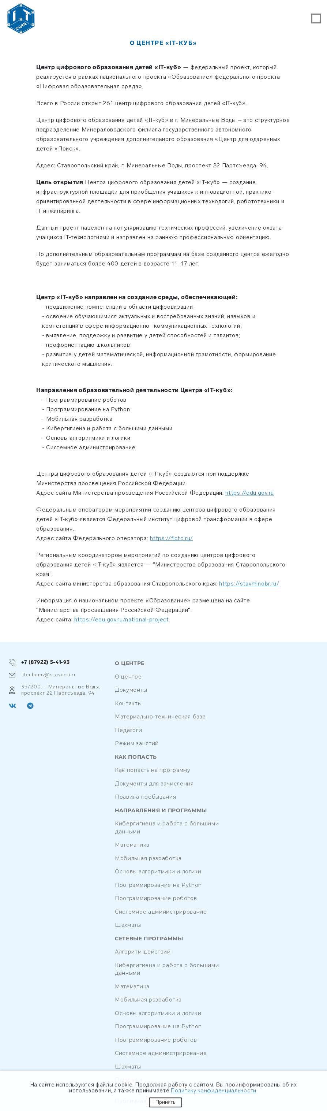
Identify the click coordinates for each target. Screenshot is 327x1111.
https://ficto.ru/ (171, 538)
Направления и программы (161, 810)
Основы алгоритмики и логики (158, 871)
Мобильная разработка (148, 858)
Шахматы (128, 925)
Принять (165, 1103)
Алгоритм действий (143, 951)
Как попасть (136, 757)
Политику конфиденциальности (213, 1092)
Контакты (128, 703)
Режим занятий (137, 743)
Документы (131, 690)
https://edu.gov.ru (249, 492)
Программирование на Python (158, 885)
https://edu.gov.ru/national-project (121, 619)
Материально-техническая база (160, 716)
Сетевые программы (149, 938)
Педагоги (128, 730)
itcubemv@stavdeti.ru (43, 675)
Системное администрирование (161, 912)
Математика (132, 844)
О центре (129, 663)
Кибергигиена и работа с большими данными (167, 827)
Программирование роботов (156, 898)
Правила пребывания (145, 797)
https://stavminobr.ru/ (249, 583)
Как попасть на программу (153, 770)
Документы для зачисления (154, 783)
